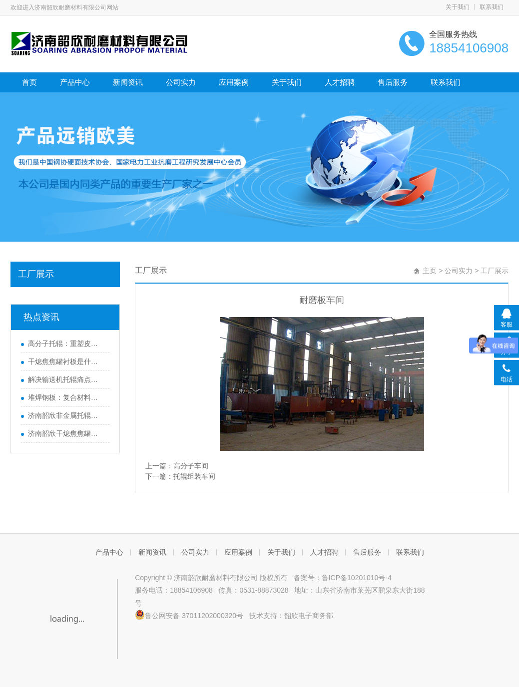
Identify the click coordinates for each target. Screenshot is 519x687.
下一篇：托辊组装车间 (180, 476)
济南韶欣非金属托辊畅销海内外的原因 (66, 415)
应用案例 (234, 82)
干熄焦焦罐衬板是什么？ (66, 361)
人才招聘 (340, 82)
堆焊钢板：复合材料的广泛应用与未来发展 (66, 397)
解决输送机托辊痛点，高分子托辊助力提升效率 (66, 379)
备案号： (306, 578)
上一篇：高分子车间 (176, 466)
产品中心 (75, 82)
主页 (430, 271)
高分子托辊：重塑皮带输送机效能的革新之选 (66, 343)
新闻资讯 (128, 82)
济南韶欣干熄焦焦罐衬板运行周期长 (66, 433)
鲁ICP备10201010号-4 (357, 578)
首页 (29, 82)
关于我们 (458, 6)
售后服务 (393, 82)
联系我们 (492, 6)
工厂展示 (36, 274)
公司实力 (181, 82)
